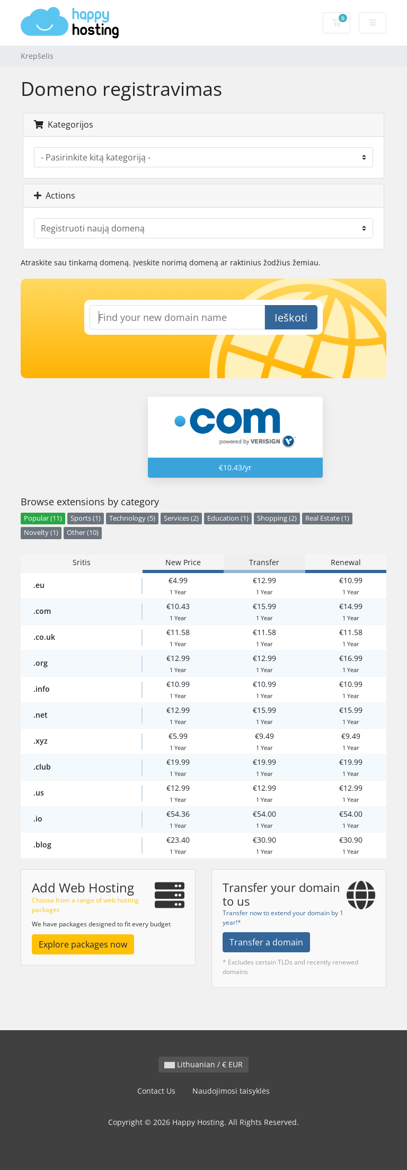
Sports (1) (85, 518)
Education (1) (228, 518)
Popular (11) (43, 518)
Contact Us (156, 1091)
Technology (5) (132, 518)
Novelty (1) (41, 532)
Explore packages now (83, 944)
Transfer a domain (266, 942)
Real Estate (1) (327, 518)
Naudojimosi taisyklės (231, 1091)
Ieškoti (291, 317)
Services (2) (181, 518)
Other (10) (83, 532)
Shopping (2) (277, 518)
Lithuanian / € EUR (203, 1064)
